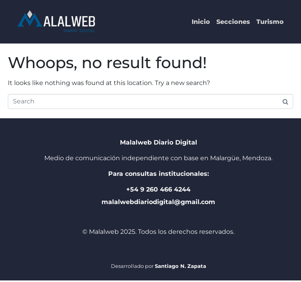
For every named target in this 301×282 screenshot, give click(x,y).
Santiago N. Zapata (180, 266)
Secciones (233, 21)
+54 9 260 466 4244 (158, 189)
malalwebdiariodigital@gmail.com (158, 202)
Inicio (201, 21)
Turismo (270, 21)
